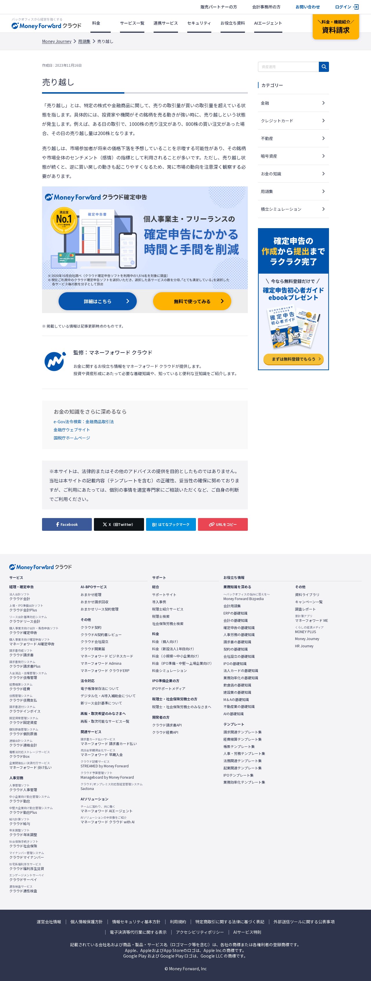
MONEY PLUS (309, 629)
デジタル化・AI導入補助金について (108, 695)
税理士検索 (161, 616)
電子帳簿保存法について (100, 688)
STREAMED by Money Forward (105, 764)
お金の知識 (271, 174)
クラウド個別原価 (23, 731)
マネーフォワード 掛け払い (30, 765)
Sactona (112, 786)
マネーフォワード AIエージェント (107, 808)
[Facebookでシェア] (67, 524)
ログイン (343, 7)
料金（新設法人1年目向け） (174, 648)
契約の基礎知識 (235, 649)
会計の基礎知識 (235, 620)
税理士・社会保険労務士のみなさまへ (181, 706)
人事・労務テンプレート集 (244, 753)
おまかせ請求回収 (94, 602)
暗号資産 (269, 156)
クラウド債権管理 (28, 675)
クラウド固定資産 (23, 720)
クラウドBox (29, 754)
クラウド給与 (19, 821)
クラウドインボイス (25, 709)
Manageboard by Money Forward (107, 775)
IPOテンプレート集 (238, 775)
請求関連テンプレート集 (242, 732)
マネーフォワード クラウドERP (105, 670)
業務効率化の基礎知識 (240, 677)
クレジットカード (277, 120)
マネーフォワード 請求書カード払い (109, 741)
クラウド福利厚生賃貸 (26, 866)
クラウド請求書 (21, 652)
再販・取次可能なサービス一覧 (105, 721)
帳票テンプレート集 (239, 746)
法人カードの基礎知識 (240, 670)
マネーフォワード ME (311, 618)
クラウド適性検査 (23, 888)
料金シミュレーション (169, 670)
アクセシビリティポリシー (200, 932)
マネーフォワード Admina (101, 663)
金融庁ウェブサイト (72, 430)
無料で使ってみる (192, 301)
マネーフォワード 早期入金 (102, 752)
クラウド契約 (91, 627)
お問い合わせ (308, 7)
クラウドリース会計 (28, 619)
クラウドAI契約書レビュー (101, 634)
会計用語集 (232, 606)
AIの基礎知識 (233, 713)
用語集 (84, 41)
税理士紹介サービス (167, 609)
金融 (265, 103)
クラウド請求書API (167, 725)
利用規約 (178, 921)
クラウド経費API (165, 732)
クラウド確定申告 (34, 630)
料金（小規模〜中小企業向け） (176, 656)
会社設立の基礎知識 (239, 656)
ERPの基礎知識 (235, 613)
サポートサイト (164, 594)
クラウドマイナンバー (26, 855)
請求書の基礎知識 (237, 642)
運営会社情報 (49, 921)
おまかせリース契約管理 (100, 609)
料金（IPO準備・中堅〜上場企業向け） (183, 663)
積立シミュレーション (281, 209)
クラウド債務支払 (23, 698)
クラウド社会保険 (23, 844)
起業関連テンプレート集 (242, 768)
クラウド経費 (20, 686)
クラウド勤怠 (29, 799)
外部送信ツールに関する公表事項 (304, 921)
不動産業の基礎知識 (239, 706)
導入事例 (159, 602)
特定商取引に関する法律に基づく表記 (229, 921)
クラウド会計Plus (26, 608)
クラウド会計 (19, 596)
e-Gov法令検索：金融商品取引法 (84, 421)
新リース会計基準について (101, 703)
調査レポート (305, 609)
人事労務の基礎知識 (239, 634)
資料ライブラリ (307, 594)
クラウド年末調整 (23, 832)
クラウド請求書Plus (24, 664)
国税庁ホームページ (72, 438)
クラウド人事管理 (23, 787)
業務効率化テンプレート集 (244, 782)
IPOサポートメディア (169, 688)
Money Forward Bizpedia (246, 596)
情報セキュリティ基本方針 (136, 921)
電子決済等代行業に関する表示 (138, 932)
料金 (96, 23)
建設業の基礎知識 (237, 692)
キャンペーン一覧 (309, 602)
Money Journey (56, 41)
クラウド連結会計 (23, 743)
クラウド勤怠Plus (31, 810)
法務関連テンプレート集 (242, 760)
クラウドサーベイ (26, 877)
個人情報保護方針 (86, 921)
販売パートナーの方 (219, 7)
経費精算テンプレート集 (242, 739)
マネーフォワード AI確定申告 (31, 641)
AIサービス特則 (247, 932)
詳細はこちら (98, 301)
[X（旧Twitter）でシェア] (119, 524)
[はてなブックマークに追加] (171, 524)
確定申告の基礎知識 (239, 627)
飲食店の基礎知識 (237, 685)
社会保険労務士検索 (167, 623)
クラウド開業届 (93, 648)
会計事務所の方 (266, 7)
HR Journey (304, 646)
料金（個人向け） (166, 641)
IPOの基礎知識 (235, 663)
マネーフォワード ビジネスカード (107, 656)
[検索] (324, 67)
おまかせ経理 (91, 594)
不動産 (267, 138)
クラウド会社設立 (94, 641)
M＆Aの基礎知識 (236, 699)
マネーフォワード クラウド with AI (107, 819)
